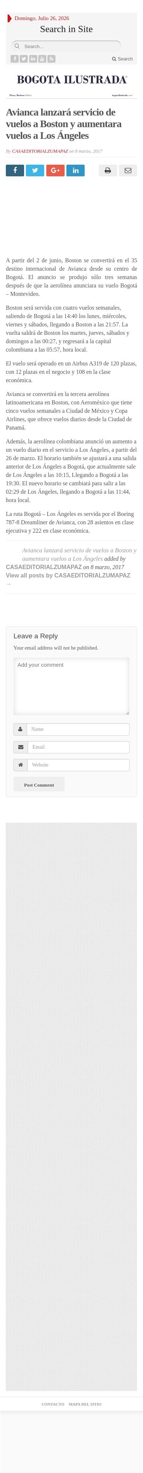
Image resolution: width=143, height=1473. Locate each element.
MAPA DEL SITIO (85, 1404)
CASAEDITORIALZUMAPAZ (40, 151)
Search (122, 59)
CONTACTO (53, 1404)
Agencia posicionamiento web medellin (71, 1430)
